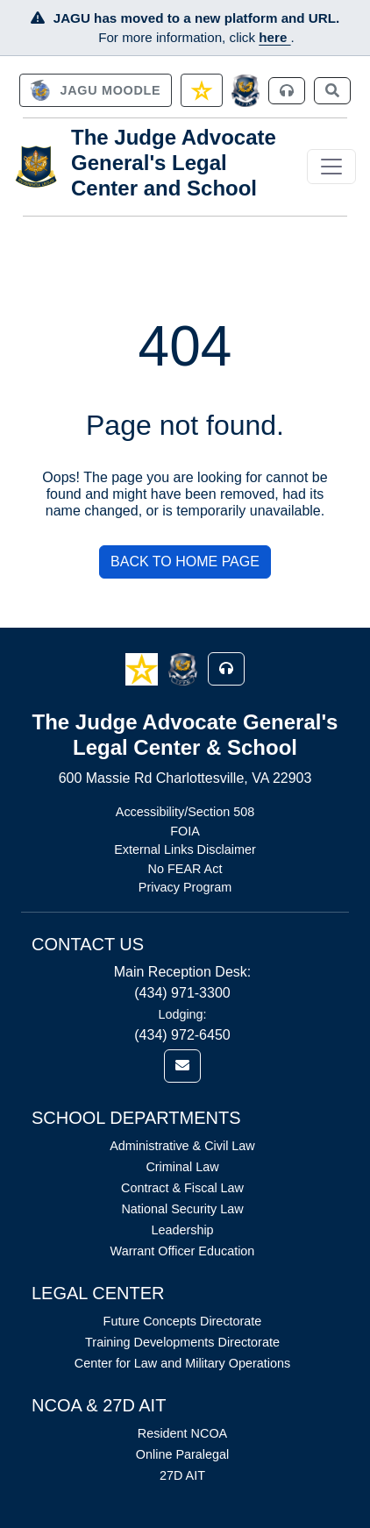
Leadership (182, 1230)
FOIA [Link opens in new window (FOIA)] (185, 831)
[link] (95, 90)
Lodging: (182, 1014)
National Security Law (182, 1209)
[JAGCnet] (245, 91)
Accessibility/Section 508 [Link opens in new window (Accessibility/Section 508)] (185, 812)
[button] (143, 668)
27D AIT (182, 1475)
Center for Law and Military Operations (182, 1363)
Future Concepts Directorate (182, 1321)
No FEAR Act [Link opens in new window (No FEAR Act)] (185, 869)
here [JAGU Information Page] (274, 37)
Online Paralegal (182, 1454)
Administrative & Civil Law (182, 1146)
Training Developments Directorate (182, 1342)
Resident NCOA (182, 1433)
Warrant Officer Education (182, 1251)
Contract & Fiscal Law (182, 1188)
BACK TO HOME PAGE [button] (185, 561)
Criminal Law (182, 1167)
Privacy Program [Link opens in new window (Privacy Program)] (185, 887)
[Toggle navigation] (331, 166)
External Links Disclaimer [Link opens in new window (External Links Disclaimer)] (185, 849)
